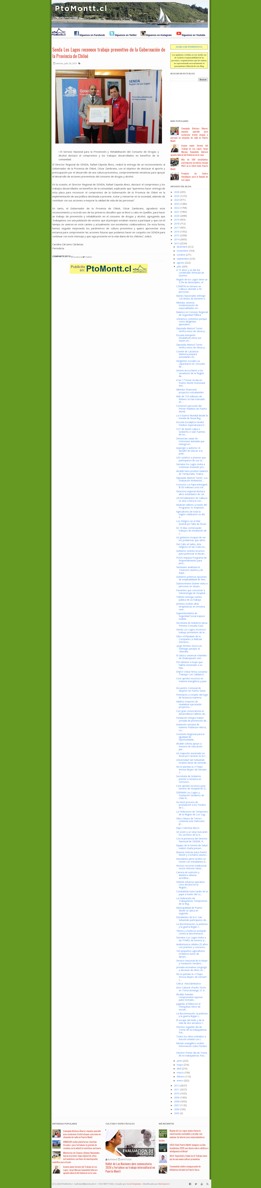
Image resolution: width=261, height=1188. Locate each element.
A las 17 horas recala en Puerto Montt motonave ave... (190, 382)
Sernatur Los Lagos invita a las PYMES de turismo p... (191, 939)
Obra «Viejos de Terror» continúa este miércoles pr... (190, 821)
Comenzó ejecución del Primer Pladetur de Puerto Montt (191, 408)
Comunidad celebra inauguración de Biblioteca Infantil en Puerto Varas (185, 1168)
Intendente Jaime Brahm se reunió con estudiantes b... (191, 860)
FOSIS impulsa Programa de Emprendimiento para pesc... (191, 560)
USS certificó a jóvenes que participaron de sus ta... (191, 459)
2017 (176, 227)
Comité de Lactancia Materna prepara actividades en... (187, 354)
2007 (176, 1105)
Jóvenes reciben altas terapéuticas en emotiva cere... (190, 606)
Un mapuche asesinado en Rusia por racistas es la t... (191, 755)
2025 (176, 196)
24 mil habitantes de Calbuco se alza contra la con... (191, 499)
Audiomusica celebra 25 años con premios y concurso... (192, 946)
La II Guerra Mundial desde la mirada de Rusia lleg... (192, 417)
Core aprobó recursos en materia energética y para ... (191, 681)
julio (179, 266)
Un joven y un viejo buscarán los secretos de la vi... (191, 833)
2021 (176, 211)
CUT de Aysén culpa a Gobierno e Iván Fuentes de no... (190, 431)
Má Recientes (166, 1123)
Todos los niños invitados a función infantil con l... (191, 1038)
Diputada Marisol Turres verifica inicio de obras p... (191, 330)
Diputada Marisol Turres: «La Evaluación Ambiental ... (191, 479)
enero (180, 1080)
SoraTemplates (134, 1184)
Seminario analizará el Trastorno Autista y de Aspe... (189, 570)
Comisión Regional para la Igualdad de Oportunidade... (190, 737)
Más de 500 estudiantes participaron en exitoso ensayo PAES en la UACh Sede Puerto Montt (189, 164)
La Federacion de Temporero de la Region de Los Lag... (192, 813)
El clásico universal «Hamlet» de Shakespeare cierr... (191, 657)
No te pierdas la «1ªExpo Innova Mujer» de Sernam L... (191, 769)
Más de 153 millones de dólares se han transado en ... (190, 399)
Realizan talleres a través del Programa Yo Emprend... (191, 506)
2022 (176, 207)
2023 (176, 203)
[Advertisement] (187, 98)
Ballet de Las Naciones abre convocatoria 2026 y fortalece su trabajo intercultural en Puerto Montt (130, 1167)
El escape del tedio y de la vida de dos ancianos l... (190, 1022)
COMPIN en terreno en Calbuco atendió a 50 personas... (189, 289)
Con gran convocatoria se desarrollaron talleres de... (191, 712)
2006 (176, 1109)
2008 (176, 1101)
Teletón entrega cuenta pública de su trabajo (189, 598)
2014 (176, 239)
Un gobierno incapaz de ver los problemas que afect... (191, 539)
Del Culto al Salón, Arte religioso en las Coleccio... (191, 546)
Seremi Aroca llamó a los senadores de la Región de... (190, 373)
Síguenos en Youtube (193, 35)
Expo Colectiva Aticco (187, 827)
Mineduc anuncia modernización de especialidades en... (187, 305)
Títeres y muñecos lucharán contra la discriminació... (191, 932)
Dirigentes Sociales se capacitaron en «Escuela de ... (190, 363)
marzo (180, 1072)
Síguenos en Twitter (126, 35)
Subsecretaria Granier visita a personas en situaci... (192, 585)
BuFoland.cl (163, 1184)
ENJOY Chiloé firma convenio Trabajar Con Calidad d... (191, 673)
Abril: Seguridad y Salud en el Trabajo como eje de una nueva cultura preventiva (188, 1157)
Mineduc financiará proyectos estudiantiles (190, 391)
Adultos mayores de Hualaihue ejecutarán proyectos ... (189, 704)
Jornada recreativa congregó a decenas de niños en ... (191, 969)
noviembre (182, 250)
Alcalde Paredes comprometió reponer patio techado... (189, 997)
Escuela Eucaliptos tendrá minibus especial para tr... (191, 424)
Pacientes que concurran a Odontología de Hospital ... (191, 592)
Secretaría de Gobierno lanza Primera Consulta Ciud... (191, 624)
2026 (176, 192)
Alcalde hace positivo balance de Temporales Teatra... (192, 472)
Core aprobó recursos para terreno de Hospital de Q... (191, 787)
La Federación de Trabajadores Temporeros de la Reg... (191, 901)
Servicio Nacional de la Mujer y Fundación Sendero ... (192, 962)
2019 (176, 219)
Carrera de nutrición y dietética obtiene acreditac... (187, 875)
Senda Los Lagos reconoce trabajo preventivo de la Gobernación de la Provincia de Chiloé (108, 52)
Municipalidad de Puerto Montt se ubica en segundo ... (189, 910)
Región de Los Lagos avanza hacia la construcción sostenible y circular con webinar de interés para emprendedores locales (182, 1135)
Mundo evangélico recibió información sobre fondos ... (191, 1046)
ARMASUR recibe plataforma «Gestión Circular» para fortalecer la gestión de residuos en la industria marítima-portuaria (82, 1145)
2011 (176, 1089)
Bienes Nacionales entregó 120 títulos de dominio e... (191, 297)
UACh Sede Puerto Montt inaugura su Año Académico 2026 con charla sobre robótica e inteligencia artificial (189, 1148)
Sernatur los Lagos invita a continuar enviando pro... (190, 466)
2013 (176, 243)
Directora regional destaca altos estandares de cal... (190, 493)
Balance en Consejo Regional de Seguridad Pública (192, 313)
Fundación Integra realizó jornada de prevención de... (192, 719)
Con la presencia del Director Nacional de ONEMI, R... (191, 840)
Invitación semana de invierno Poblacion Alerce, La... (191, 727)
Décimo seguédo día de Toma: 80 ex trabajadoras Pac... (191, 1029)
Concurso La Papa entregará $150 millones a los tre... (191, 486)
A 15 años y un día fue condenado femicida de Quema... (190, 272)
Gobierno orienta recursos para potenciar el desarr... (191, 552)
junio (179, 1060)
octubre (181, 254)
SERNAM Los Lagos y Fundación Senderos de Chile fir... (190, 795)
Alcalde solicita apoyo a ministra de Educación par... (189, 746)
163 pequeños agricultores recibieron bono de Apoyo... (190, 953)
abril (179, 1068)
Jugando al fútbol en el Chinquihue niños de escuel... (188, 1006)
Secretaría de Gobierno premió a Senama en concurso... (188, 779)
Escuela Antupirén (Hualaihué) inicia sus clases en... (188, 338)
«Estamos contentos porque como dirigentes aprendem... (191, 321)
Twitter (87, 256)
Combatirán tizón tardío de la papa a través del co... (192, 893)
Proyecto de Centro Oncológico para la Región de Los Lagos (194, 176)
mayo (180, 1064)
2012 (176, 1085)
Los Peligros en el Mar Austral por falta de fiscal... (191, 522)
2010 (176, 1093)
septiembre (183, 258)
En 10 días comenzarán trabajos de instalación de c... (191, 530)
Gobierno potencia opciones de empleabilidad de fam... (191, 578)
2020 (176, 215)
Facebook (77, 256)
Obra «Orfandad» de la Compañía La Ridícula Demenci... (189, 639)
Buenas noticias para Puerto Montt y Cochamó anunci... (192, 854)
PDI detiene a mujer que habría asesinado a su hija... (189, 665)
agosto (180, 262)
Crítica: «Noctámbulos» (188, 983)
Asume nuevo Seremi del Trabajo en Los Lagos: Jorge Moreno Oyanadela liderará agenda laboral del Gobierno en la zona (189, 150)
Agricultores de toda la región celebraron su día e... (190, 514)
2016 (176, 231)
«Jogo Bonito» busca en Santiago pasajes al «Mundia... (189, 648)
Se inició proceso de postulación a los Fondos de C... (191, 805)
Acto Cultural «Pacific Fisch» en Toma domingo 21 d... (191, 989)
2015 (176, 235)
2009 (176, 1097)
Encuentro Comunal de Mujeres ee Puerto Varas (191, 689)
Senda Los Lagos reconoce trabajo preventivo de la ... (191, 631)
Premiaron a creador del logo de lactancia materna (192, 696)
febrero (181, 1076)
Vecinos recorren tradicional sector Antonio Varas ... (191, 867)
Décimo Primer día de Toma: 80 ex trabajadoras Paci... (191, 1054)
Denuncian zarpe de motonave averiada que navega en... (190, 441)
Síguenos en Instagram (159, 35)
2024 (176, 199)
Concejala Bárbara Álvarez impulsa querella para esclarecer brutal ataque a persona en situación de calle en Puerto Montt (189, 135)
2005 (176, 1113)
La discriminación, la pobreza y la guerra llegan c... (192, 925)
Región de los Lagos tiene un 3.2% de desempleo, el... (192, 281)
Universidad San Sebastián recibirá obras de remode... (191, 761)
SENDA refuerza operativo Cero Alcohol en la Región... (190, 884)
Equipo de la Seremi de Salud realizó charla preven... (191, 847)
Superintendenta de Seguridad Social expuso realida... (190, 616)
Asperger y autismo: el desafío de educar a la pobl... (189, 450)
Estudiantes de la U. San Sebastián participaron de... (192, 919)
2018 (176, 223)
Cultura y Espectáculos (120, 1123)
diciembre (182, 246)
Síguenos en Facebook (92, 35)
